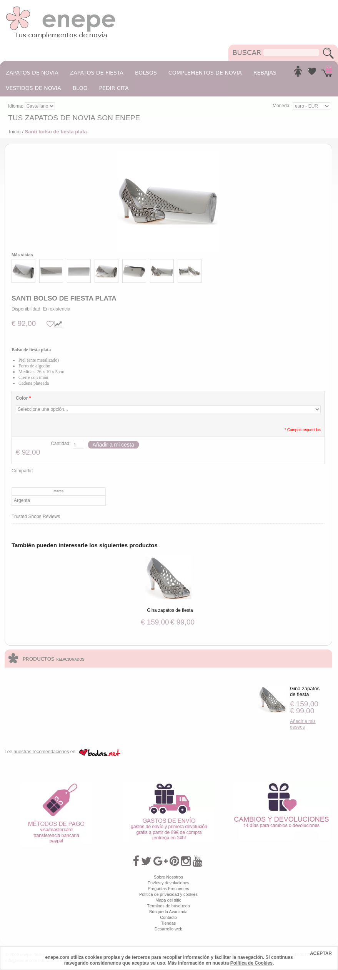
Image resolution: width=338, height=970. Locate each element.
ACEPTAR (321, 953)
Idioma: (16, 106)
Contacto (168, 917)
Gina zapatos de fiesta (170, 610)
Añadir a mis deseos (303, 724)
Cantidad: (60, 443)
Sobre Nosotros (168, 877)
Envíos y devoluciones (169, 882)
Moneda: (282, 105)
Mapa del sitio (168, 900)
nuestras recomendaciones (41, 751)
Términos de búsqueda (168, 906)
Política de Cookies (251, 963)
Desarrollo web (169, 929)
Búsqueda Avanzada (168, 911)
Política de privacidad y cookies (168, 894)
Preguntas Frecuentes (168, 888)
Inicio (15, 132)
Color (23, 398)
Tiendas (168, 923)
